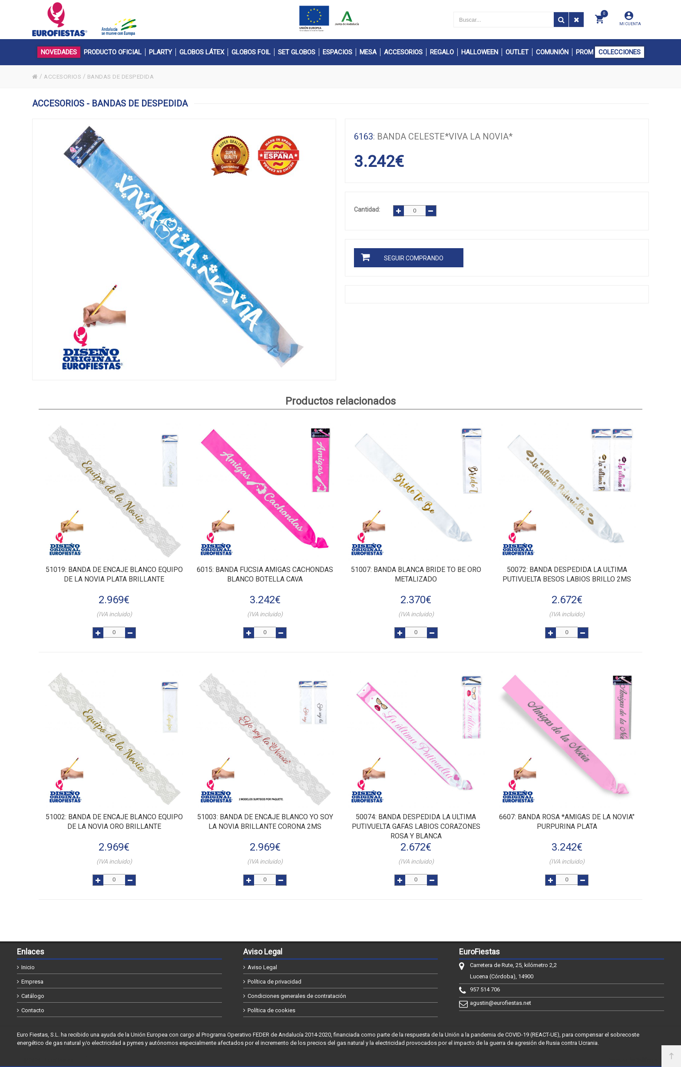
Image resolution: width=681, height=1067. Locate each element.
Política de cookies (271, 1007)
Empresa (32, 978)
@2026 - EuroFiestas (48, 1057)
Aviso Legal (262, 964)
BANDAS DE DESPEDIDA (124, 76)
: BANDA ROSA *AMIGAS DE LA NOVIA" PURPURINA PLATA (567, 820)
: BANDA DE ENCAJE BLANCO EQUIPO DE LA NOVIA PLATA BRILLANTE (114, 574)
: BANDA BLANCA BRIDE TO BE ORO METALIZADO (416, 574)
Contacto (32, 1007)
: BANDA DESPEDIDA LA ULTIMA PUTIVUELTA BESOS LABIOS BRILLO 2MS (566, 574)
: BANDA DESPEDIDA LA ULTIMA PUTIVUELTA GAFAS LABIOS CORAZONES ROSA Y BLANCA (416, 824)
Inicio (28, 964)
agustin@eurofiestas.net (500, 1000)
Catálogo (32, 993)
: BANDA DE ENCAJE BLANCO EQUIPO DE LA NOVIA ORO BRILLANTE (114, 820)
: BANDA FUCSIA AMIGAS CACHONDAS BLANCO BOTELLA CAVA (265, 574)
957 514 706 (485, 986)
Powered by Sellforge (633, 1057)
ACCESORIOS (63, 76)
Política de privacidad (274, 978)
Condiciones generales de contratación (297, 993)
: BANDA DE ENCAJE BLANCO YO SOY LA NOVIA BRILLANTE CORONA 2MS (265, 820)
